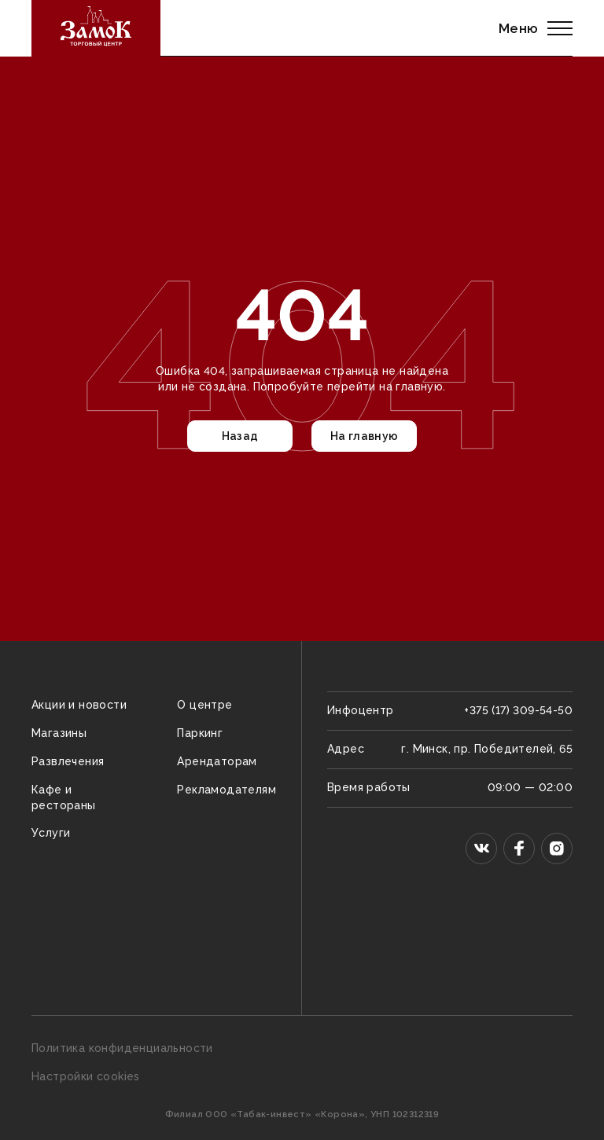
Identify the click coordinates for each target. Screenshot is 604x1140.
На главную (364, 436)
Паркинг (200, 733)
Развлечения (67, 761)
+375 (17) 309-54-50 (518, 710)
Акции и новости (79, 704)
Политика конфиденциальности (122, 1048)
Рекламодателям (226, 789)
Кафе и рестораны (63, 797)
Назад (240, 436)
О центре (204, 704)
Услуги (50, 833)
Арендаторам (216, 761)
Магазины (59, 733)
